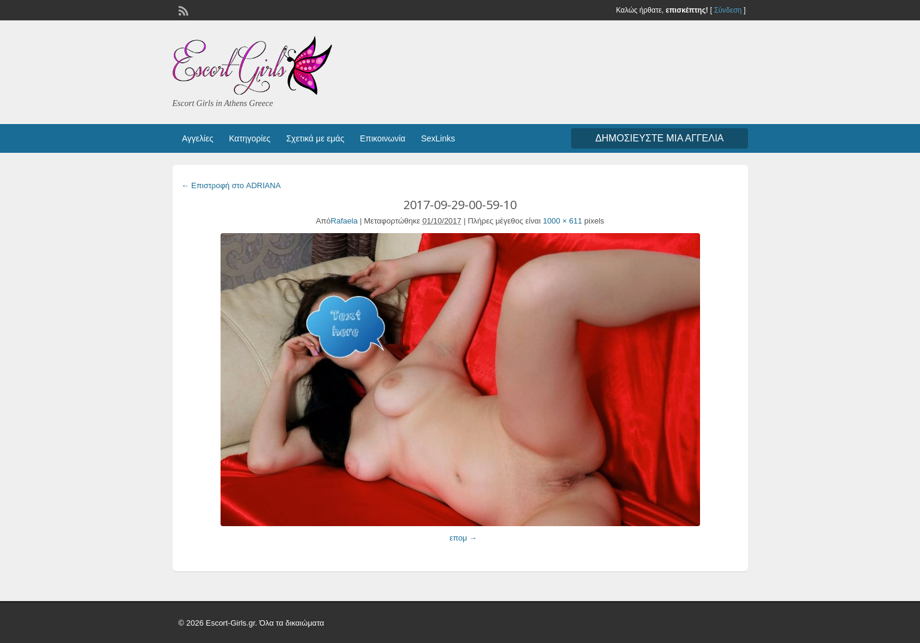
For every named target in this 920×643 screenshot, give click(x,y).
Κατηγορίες (249, 138)
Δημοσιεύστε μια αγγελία (659, 138)
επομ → (463, 537)
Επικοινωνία (382, 138)
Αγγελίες (197, 138)
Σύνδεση (727, 10)
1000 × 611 (562, 220)
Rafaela (344, 220)
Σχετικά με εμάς (315, 138)
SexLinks (438, 138)
